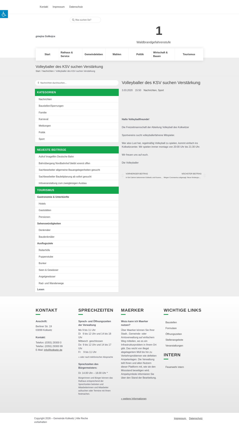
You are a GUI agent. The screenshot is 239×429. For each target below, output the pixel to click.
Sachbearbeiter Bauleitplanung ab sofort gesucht (65, 176)
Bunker (42, 263)
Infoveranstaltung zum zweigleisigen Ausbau (63, 183)
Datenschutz (196, 418)
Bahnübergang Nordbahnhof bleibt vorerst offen (64, 163)
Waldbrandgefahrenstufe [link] (154, 42)
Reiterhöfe (44, 250)
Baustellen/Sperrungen (51, 106)
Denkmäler (44, 230)
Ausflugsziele (45, 243)
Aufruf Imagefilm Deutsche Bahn (56, 156)
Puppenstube (46, 256)
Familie (43, 112)
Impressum (180, 418)
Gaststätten (45, 210)
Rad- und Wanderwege (51, 283)
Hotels (42, 203)
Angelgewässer (47, 276)
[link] (149, 29)
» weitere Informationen (133, 398)
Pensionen (44, 217)
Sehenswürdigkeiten (49, 223)
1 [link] (159, 30)
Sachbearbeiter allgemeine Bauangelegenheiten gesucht (69, 170)
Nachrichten (48, 71)
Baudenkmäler (46, 237)
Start (38, 71)
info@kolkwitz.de (53, 350)
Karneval (43, 119)
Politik (42, 132)
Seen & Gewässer (48, 270)
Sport (42, 139)
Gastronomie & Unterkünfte (53, 197)
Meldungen (45, 125)
